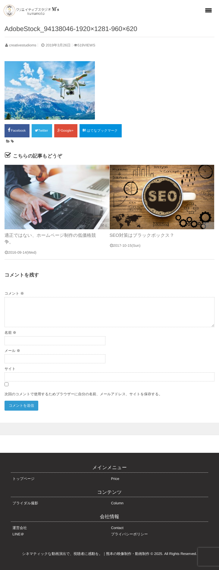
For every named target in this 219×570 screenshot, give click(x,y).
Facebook (17, 130)
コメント (14, 293)
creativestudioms (22, 45)
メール (12, 351)
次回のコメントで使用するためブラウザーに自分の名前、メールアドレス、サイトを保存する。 (83, 394)
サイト (10, 369)
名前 (10, 332)
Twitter (42, 131)
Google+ (65, 131)
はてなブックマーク (101, 130)
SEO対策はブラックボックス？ (142, 235)
